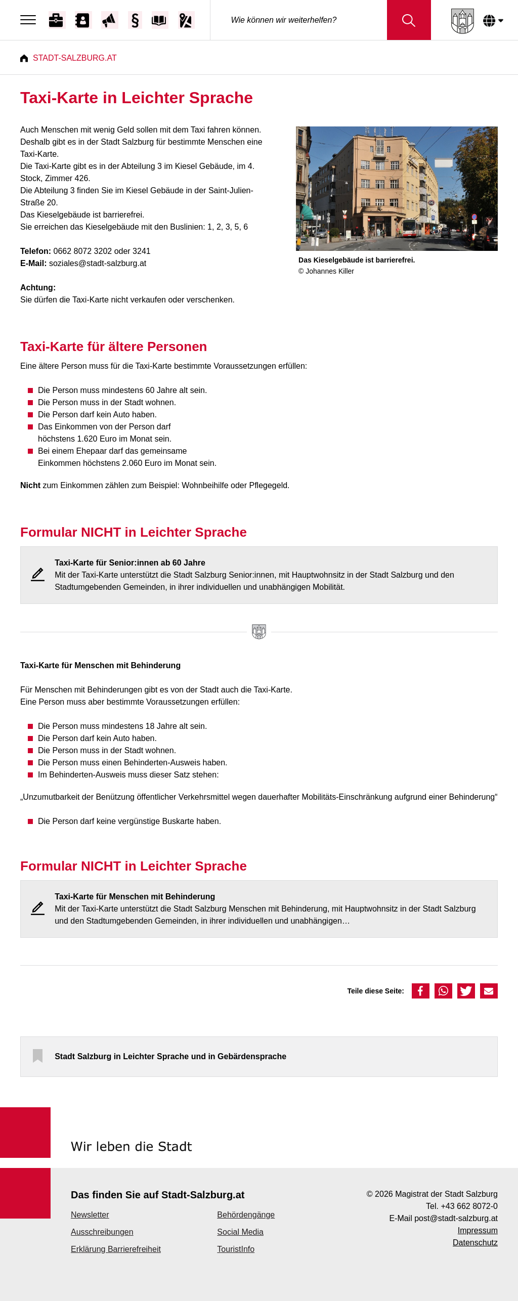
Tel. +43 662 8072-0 (462, 1206)
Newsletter (90, 1214)
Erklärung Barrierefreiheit (116, 1249)
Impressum (478, 1230)
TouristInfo (235, 1249)
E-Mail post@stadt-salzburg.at (443, 1218)
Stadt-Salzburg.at (75, 58)
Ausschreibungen (102, 1232)
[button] (420, 991)
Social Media (240, 1232)
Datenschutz (475, 1242)
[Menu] (30, 20)
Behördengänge (246, 1214)
